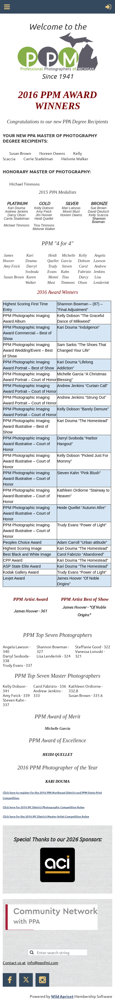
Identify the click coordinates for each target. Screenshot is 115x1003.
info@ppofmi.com (42, 962)
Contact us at (14, 962)
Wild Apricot (62, 996)
